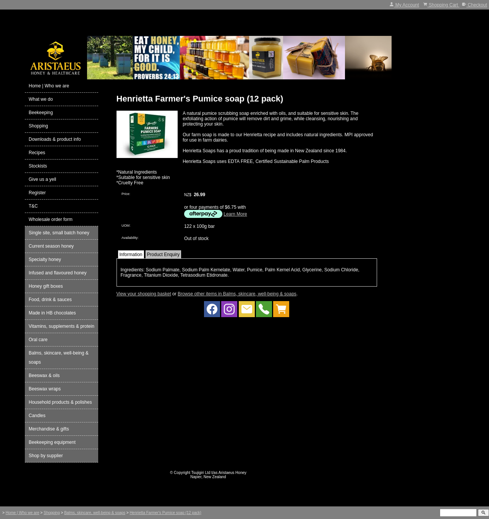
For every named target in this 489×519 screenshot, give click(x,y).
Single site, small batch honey (59, 232)
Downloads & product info (55, 139)
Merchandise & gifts (49, 429)
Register (37, 192)
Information (131, 254)
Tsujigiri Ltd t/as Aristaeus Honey (219, 473)
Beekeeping (41, 112)
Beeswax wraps (45, 389)
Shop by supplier (46, 455)
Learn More (235, 214)
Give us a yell (42, 179)
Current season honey (51, 246)
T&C (33, 206)
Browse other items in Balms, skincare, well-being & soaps (237, 294)
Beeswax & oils (44, 375)
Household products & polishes (60, 402)
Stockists (38, 166)
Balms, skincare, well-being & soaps (59, 357)
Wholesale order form (51, 219)
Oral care (38, 339)
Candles (37, 415)
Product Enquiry (163, 254)
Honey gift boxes (46, 286)
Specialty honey (45, 259)
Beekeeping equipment (52, 442)
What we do (41, 99)
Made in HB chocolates (52, 313)
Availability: (130, 238)
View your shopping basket (144, 294)
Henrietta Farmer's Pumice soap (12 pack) (165, 513)
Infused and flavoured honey (57, 273)
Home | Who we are (49, 86)
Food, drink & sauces (50, 299)
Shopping (38, 126)
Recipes (37, 152)
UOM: (126, 225)
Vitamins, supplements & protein (61, 326)
